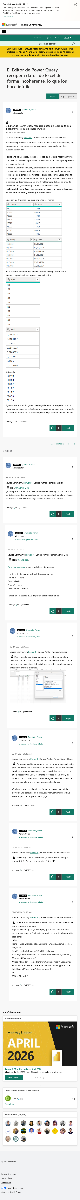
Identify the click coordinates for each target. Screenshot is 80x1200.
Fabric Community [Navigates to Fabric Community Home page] (31, 24)
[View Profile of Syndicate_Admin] (29, 109)
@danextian (22, 559)
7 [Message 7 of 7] (20, 985)
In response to (26, 539)
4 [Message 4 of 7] (18, 711)
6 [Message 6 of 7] (20, 870)
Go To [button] (66, 37)
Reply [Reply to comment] (68, 514)
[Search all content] (57, 43)
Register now (61, 54)
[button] (52, 96)
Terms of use (6, 1178)
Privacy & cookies (8, 1174)
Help (57, 37)
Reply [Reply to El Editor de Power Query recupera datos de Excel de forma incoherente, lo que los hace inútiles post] (68, 428)
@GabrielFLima (22, 487)
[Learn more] (14, 1077)
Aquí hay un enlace (16, 566)
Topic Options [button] (67, 96)
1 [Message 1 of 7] (14, 421)
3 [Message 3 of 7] (16, 604)
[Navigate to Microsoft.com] (9, 24)
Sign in (48, 37)
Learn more (8, 16)
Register (37, 37)
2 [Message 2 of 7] (14, 507)
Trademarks (6, 1182)
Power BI (28, 137)
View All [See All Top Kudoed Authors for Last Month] (9, 1104)
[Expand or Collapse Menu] (4, 31)
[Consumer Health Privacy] (40, 1192)
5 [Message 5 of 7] (20, 805)
